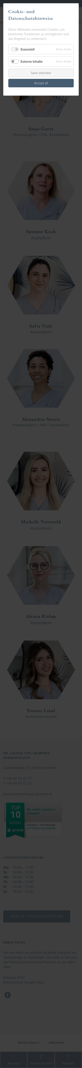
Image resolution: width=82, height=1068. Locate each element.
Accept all (41, 83)
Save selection (41, 73)
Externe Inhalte (32, 61)
